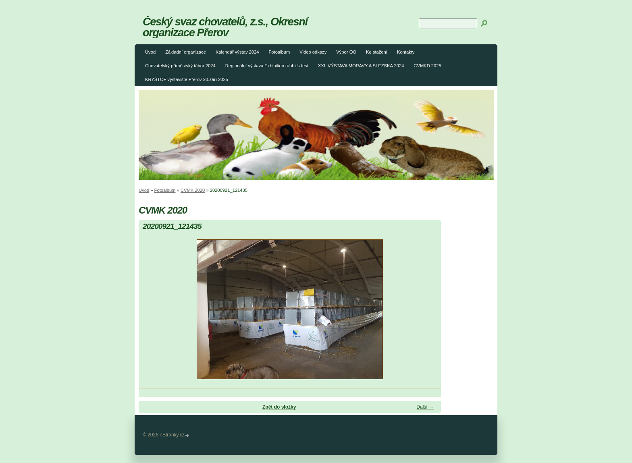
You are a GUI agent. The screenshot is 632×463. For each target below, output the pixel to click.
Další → (425, 407)
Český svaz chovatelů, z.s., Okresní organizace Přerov (225, 27)
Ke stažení (376, 52)
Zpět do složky (279, 407)
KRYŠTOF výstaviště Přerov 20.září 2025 (186, 79)
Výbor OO (346, 52)
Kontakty (406, 52)
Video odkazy (312, 52)
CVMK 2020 (193, 190)
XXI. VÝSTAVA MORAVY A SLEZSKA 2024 (361, 65)
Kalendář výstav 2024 (237, 52)
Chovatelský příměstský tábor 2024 (180, 65)
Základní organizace (185, 52)
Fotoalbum (279, 52)
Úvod (150, 52)
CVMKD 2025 (427, 65)
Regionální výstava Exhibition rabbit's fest (266, 65)
